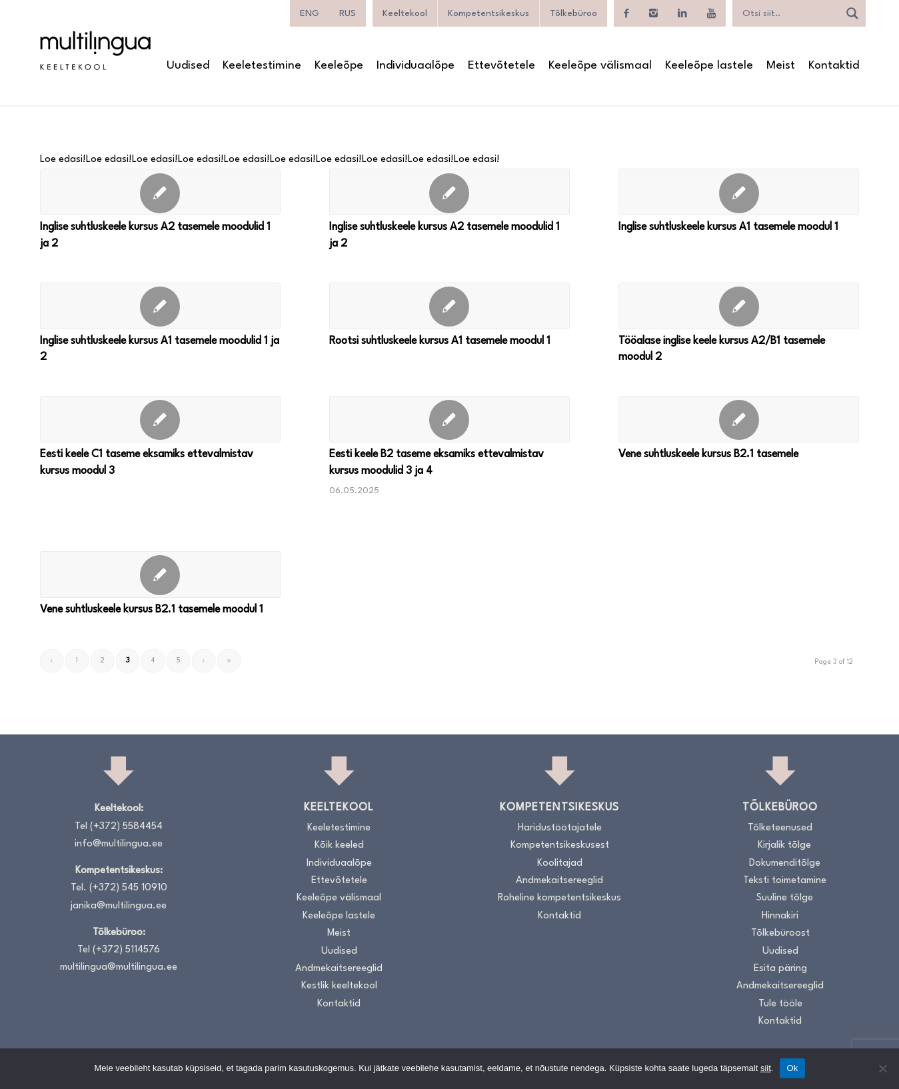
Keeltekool (405, 13)
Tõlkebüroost (780, 933)
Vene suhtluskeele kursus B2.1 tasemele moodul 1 (151, 609)
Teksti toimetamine (784, 881)
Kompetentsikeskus (488, 13)
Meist (339, 933)
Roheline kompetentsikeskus (559, 898)
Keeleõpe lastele (339, 916)
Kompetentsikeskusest (559, 845)
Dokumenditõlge (784, 863)
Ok (792, 1068)
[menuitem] (309, 13)
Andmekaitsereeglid (339, 969)
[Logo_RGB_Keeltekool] (94, 50)
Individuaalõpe (339, 863)
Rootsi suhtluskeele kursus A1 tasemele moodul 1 (439, 341)
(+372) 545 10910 (128, 888)
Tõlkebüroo (573, 13)
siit (765, 1068)
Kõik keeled (339, 845)
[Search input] (789, 13)
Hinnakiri (780, 916)
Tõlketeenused (780, 828)
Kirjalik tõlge (784, 845)
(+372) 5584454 (126, 827)
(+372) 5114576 (126, 950)
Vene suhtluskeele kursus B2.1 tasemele (708, 454)
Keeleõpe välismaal (339, 898)
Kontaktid (339, 1004)
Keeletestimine (339, 828)
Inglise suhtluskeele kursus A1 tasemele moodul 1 (728, 227)
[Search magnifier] (852, 13)
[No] (882, 1068)
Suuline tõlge (784, 898)
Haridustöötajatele (560, 828)
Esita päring (780, 969)
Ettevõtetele (339, 881)
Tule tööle (780, 1004)
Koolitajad (559, 863)
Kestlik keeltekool (339, 986)
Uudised (339, 951)
